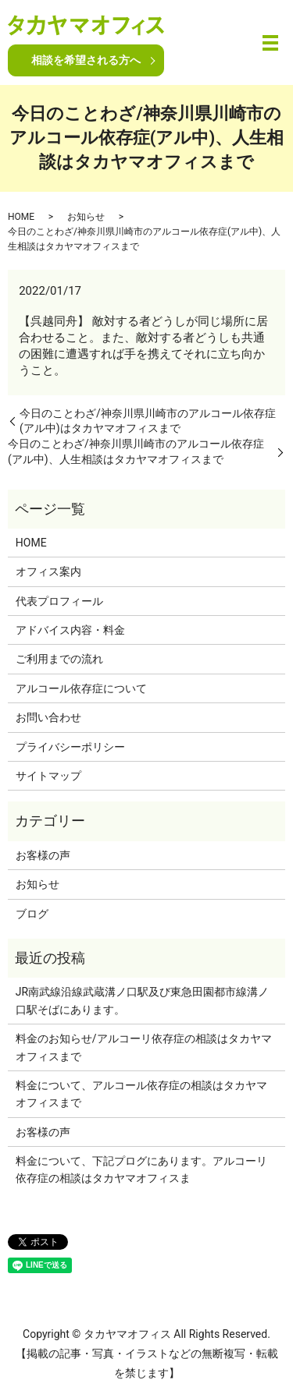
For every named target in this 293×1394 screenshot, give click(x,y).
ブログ (32, 914)
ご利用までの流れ (59, 659)
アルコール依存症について (81, 688)
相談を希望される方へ (86, 60)
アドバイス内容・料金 (70, 630)
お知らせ (86, 216)
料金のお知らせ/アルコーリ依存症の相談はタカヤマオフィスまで (144, 1047)
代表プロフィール (59, 601)
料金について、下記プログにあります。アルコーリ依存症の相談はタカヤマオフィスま (141, 1169)
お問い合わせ (48, 717)
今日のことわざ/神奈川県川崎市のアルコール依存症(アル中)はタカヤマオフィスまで (148, 421)
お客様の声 (43, 855)
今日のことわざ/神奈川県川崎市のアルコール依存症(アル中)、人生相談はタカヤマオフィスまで (136, 451)
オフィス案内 (48, 571)
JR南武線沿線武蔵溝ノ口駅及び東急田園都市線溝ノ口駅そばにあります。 (142, 1000)
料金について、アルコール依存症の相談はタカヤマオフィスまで (141, 1094)
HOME (21, 216)
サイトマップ (48, 776)
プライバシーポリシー (70, 747)
